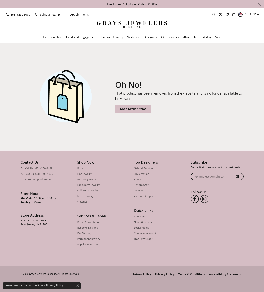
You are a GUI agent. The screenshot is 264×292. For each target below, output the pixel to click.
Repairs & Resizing (88, 244)
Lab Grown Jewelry (88, 185)
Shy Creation (141, 174)
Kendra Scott (142, 185)
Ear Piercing (84, 233)
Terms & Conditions (191, 274)
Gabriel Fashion (143, 168)
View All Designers (145, 196)
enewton (139, 190)
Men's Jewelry (85, 196)
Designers (150, 37)
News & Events (143, 222)
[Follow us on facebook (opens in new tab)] (195, 199)
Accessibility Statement (225, 274)
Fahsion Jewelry (86, 179)
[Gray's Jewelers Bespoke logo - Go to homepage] (132, 24)
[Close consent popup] (77, 285)
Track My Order (143, 239)
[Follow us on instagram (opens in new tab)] (204, 199)
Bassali (138, 179)
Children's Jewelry (88, 190)
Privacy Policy (164, 274)
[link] (17, 14)
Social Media (141, 227)
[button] (214, 14)
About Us (189, 37)
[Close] (259, 4)
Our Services (170, 37)
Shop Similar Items (133, 108)
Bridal (80, 168)
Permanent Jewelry (88, 239)
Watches (133, 37)
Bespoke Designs (87, 227)
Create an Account (145, 233)
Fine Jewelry (52, 37)
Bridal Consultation (88, 222)
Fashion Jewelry (112, 37)
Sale (218, 37)
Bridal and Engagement (81, 37)
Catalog (205, 37)
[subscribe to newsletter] (237, 176)
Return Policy (142, 274)
